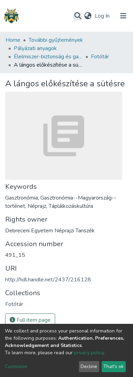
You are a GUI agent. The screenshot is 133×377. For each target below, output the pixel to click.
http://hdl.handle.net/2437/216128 (48, 279)
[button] (87, 16)
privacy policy (88, 352)
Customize (16, 366)
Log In (103, 16)
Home (13, 40)
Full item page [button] (30, 320)
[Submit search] (77, 16)
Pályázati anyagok (35, 48)
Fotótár (100, 56)
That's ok (113, 366)
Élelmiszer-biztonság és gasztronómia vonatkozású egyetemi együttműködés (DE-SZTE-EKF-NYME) (48, 56)
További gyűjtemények (56, 40)
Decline (89, 366)
